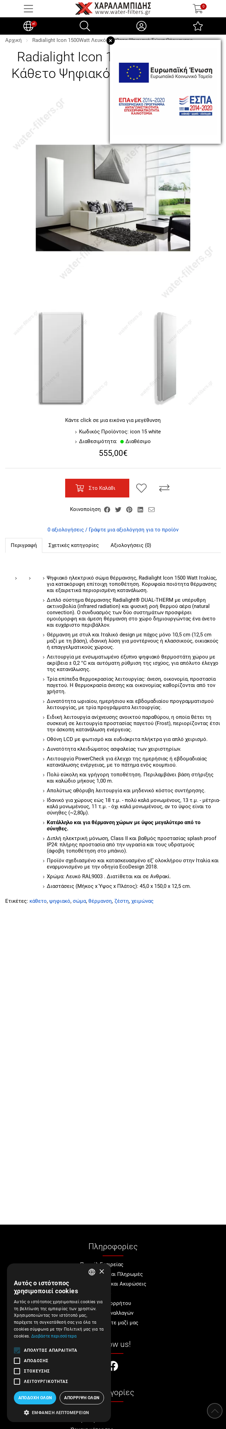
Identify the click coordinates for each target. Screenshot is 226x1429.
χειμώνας (142, 901)
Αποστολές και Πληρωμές (111, 1274)
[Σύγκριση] (164, 488)
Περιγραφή (24, 545)
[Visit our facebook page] (113, 1367)
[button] (59, 1412)
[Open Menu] (28, 8)
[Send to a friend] (151, 509)
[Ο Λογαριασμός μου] (141, 26)
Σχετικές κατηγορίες (74, 545)
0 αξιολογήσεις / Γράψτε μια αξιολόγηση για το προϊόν (113, 530)
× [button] (101, 1271)
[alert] (59, 1342)
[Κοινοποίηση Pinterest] (130, 509)
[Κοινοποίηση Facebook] (108, 509)
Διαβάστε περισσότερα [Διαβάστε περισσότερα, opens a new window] (54, 1336)
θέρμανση (100, 901)
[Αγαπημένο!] (141, 488)
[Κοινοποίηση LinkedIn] (141, 509)
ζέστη (121, 901)
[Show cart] (198, 8)
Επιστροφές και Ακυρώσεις (113, 1284)
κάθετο (38, 901)
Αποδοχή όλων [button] (35, 1397)
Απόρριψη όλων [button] (81, 1397)
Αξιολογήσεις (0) (131, 545)
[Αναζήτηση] (85, 26)
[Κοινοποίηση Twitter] (119, 509)
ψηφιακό (59, 901)
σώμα (79, 901)
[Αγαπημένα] (198, 26)
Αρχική (13, 40)
